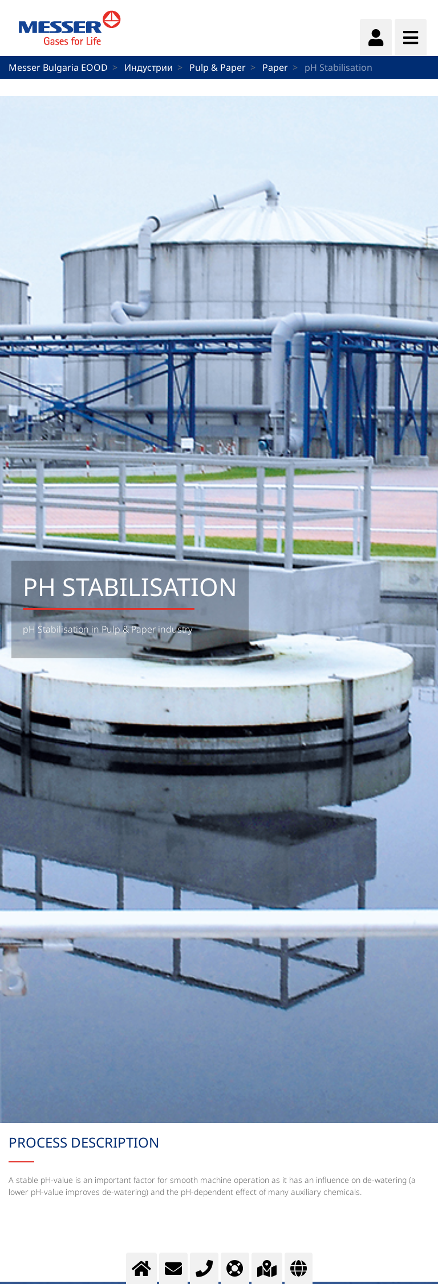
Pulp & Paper (217, 67)
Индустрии (148, 67)
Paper (275, 67)
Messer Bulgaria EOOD (58, 67)
